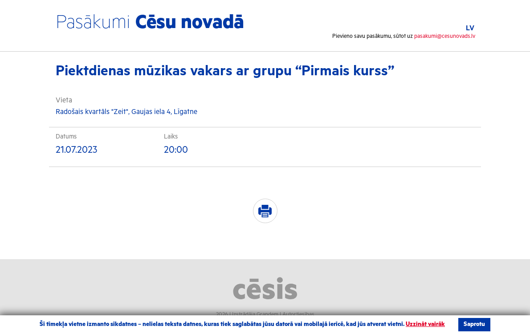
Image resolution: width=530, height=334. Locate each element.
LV (470, 28)
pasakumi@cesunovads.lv (444, 36)
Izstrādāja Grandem (255, 314)
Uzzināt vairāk (425, 324)
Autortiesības (298, 314)
